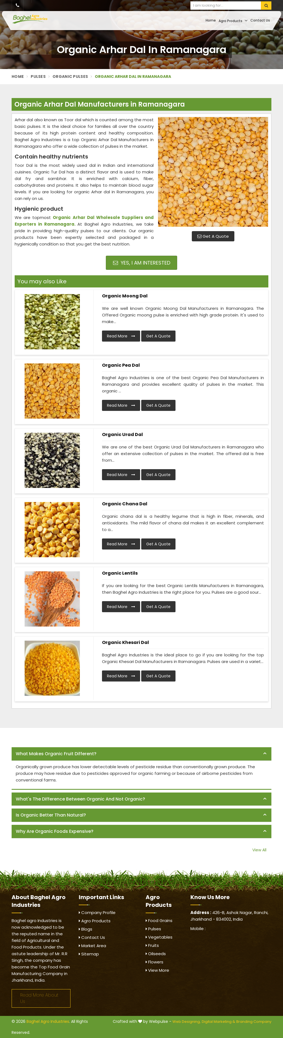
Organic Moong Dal (125, 296)
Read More (121, 336)
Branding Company (253, 1021)
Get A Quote (213, 236)
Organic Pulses (70, 76)
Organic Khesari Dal (125, 642)
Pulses (38, 76)
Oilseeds (156, 954)
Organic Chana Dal (124, 504)
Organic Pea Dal (121, 365)
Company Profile (97, 912)
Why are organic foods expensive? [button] (54, 831)
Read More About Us (39, 998)
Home (211, 20)
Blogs (85, 929)
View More (157, 970)
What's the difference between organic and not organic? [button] (80, 799)
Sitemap (89, 954)
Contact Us (260, 20)
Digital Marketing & (218, 1021)
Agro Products (233, 20)
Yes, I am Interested (141, 262)
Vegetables (159, 937)
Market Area (92, 946)
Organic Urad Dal (122, 434)
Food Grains (159, 920)
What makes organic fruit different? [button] (56, 754)
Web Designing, (186, 1021)
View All (259, 850)
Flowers (154, 962)
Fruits (152, 945)
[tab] (141, 754)
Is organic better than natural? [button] (51, 815)
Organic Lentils (120, 573)
